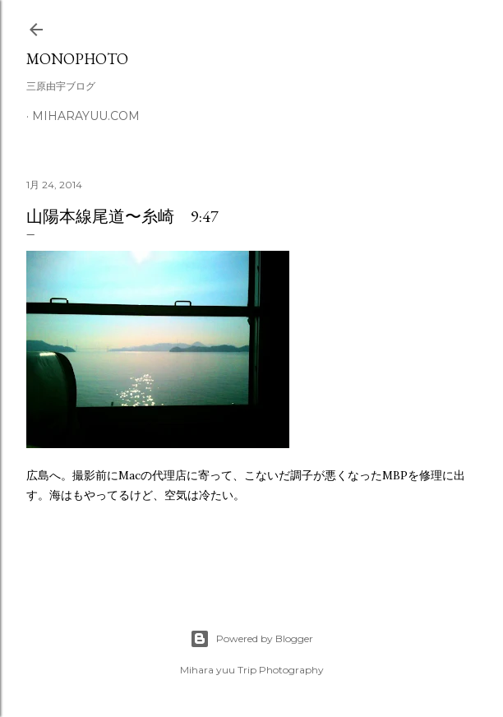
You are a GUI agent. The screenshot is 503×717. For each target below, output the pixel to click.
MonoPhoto (77, 58)
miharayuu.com (86, 116)
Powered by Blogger (251, 639)
